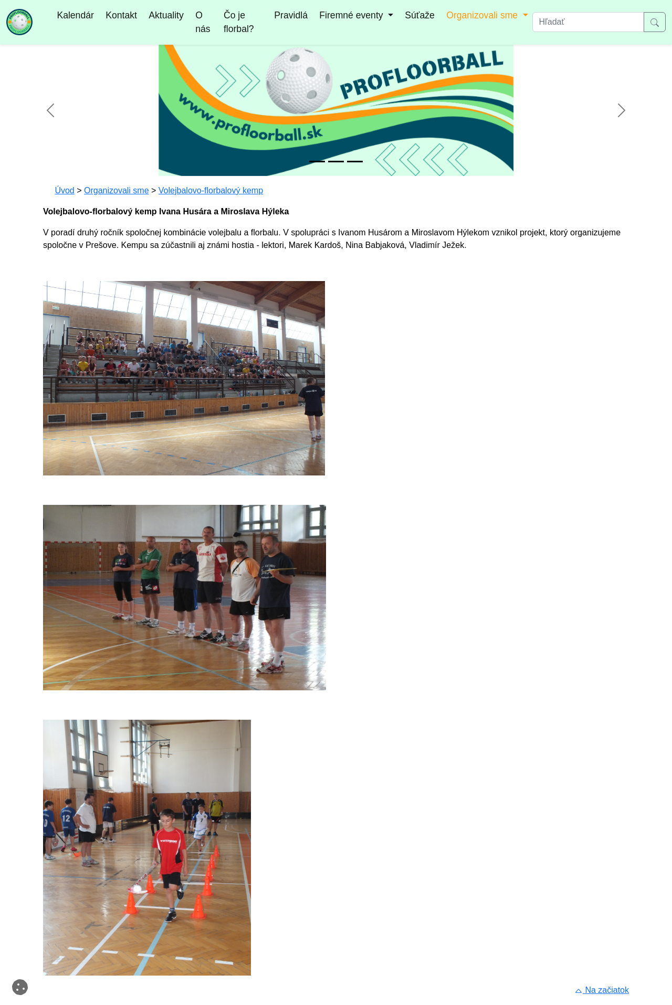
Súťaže (419, 15)
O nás (202, 22)
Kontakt (121, 15)
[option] (336, 110)
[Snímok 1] (317, 162)
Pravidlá (291, 15)
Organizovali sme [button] (483, 15)
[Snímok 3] (355, 162)
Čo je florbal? (239, 22)
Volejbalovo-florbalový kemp (211, 190)
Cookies (22, 986)
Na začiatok (601, 990)
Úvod (64, 190)
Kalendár (75, 15)
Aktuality (166, 15)
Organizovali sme (116, 190)
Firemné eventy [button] (352, 15)
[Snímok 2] (336, 162)
